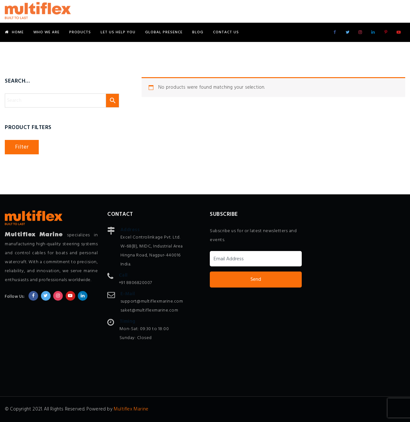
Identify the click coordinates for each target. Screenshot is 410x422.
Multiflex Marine (131, 409)
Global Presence (164, 32)
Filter (22, 147)
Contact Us (226, 32)
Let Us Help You (118, 32)
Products (80, 32)
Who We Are (46, 32)
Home (14, 32)
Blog (197, 32)
